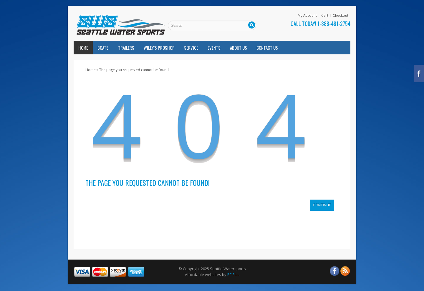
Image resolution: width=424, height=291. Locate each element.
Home (83, 47)
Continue (322, 205)
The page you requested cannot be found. (134, 69)
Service (191, 47)
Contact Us (267, 47)
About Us (238, 47)
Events (214, 47)
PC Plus (233, 274)
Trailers (126, 47)
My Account (307, 15)
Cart (324, 15)
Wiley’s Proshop (159, 47)
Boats (103, 47)
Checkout (340, 15)
